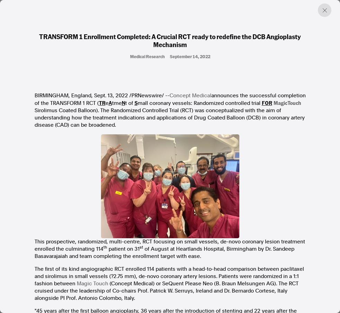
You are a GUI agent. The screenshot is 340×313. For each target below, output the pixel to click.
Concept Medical (190, 95)
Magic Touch (92, 283)
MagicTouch (287, 102)
